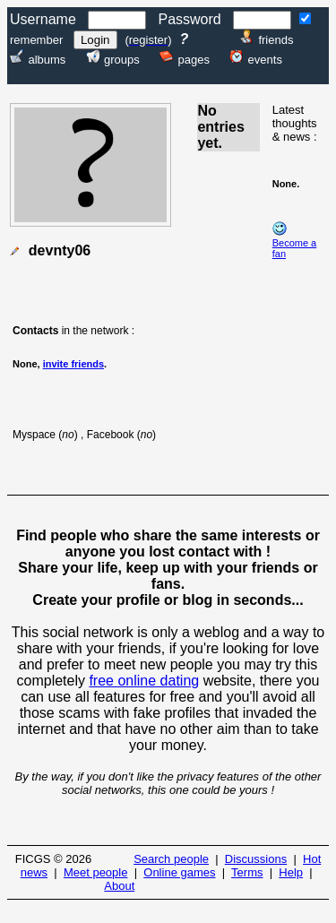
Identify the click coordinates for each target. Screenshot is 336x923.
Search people (171, 859)
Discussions (256, 859)
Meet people (96, 872)
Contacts (35, 330)
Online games (179, 872)
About (119, 886)
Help (291, 872)
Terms (247, 872)
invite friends (73, 363)
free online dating (144, 680)
